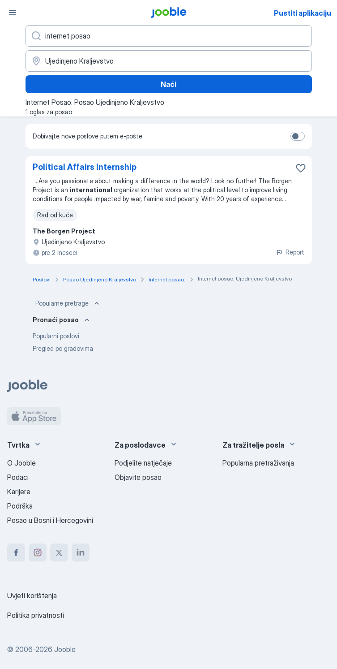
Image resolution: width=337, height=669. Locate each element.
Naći (168, 84)
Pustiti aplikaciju (302, 13)
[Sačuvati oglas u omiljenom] (300, 168)
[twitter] (59, 552)
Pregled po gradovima (63, 348)
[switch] (297, 136)
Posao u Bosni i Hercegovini (50, 520)
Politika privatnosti (35, 615)
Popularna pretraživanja (258, 462)
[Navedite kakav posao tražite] (169, 36)
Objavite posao (138, 477)
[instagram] (38, 552)
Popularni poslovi (56, 336)
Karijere (18, 491)
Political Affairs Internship (85, 167)
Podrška (20, 505)
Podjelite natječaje (143, 462)
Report (290, 252)
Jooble (65, 649)
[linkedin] (81, 552)
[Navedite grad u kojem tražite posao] (169, 61)
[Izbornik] (12, 13)
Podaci (18, 477)
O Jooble (21, 462)
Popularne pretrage (68, 303)
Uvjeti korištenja (32, 595)
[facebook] (16, 552)
